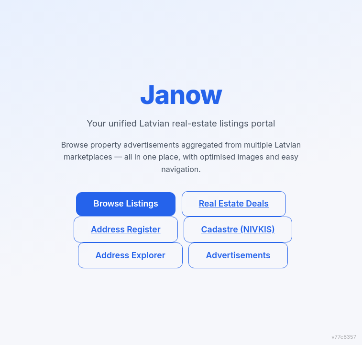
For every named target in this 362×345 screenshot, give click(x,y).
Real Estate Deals (234, 203)
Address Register (126, 229)
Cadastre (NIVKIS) (238, 229)
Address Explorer (130, 255)
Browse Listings (125, 203)
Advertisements (238, 255)
